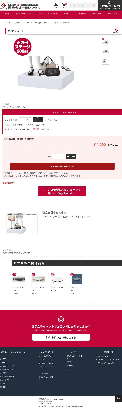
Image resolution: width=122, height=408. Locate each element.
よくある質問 (52, 13)
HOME (7, 13)
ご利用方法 (38, 13)
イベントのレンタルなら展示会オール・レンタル (59, 406)
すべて (8, 22)
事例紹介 (67, 13)
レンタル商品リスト (23, 13)
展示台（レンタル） (24, 22)
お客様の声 (83, 13)
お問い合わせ (112, 13)
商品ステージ (44, 22)
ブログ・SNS (96, 13)
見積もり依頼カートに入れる (62, 166)
